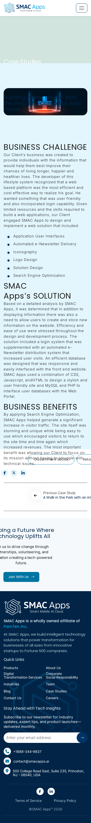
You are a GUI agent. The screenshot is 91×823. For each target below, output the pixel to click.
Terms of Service (28, 800)
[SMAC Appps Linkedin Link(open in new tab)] (51, 791)
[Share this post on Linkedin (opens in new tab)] (23, 473)
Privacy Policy (65, 800)
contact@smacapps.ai (26, 761)
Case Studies (56, 691)
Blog (7, 691)
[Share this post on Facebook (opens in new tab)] (4, 473)
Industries (11, 684)
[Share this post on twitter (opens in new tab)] (13, 473)
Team (50, 684)
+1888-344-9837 (22, 751)
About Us (53, 668)
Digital (23, 675)
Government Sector (51, 459)
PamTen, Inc (15, 626)
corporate (62, 675)
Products (11, 668)
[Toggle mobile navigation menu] (81, 8)
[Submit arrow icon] (82, 737)
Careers (52, 698)
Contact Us (12, 698)
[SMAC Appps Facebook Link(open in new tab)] (40, 791)
